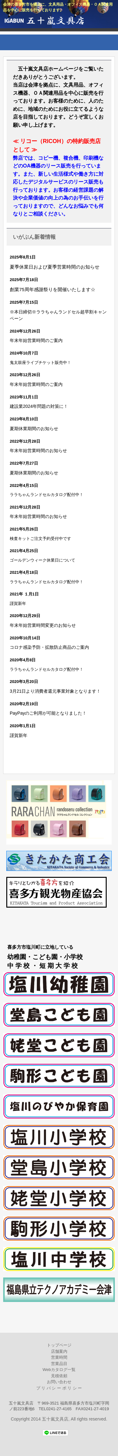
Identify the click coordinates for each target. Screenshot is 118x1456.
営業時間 (59, 1357)
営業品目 (59, 1363)
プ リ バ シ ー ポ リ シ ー (59, 1388)
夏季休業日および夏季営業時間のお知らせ (54, 266)
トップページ (59, 1345)
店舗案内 (59, 1351)
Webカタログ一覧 (59, 1369)
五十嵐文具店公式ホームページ (59, 22)
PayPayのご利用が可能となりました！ (48, 713)
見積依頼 (59, 1375)
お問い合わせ (59, 1381)
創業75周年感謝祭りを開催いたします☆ (52, 289)
